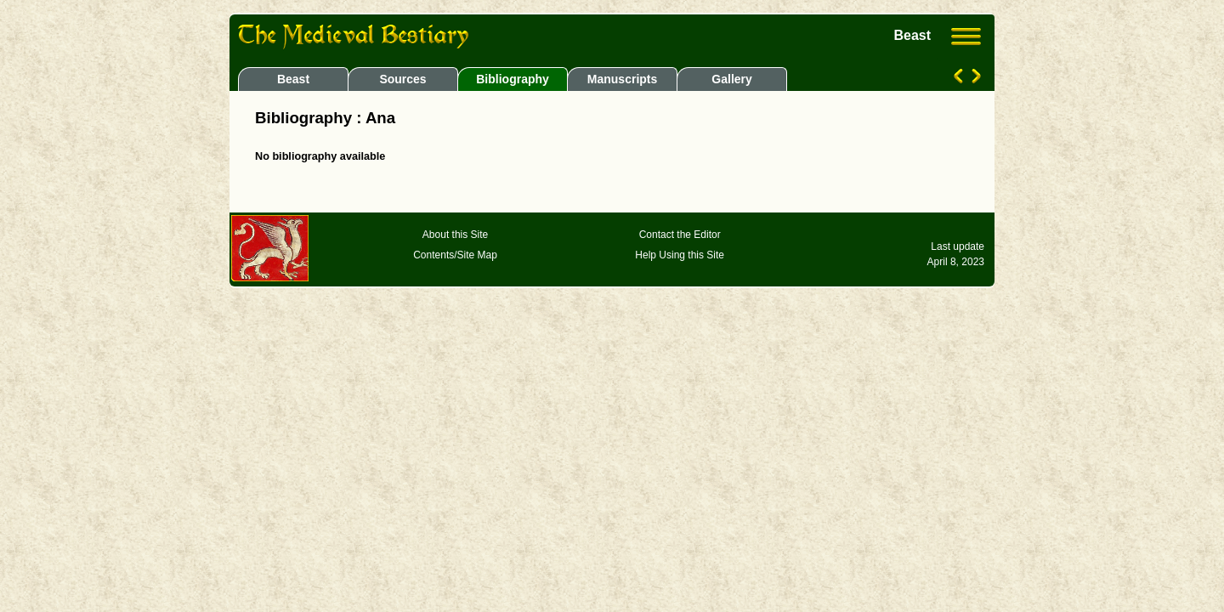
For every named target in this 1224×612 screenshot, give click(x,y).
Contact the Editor (680, 235)
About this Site (455, 235)
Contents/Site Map (455, 255)
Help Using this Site (679, 255)
